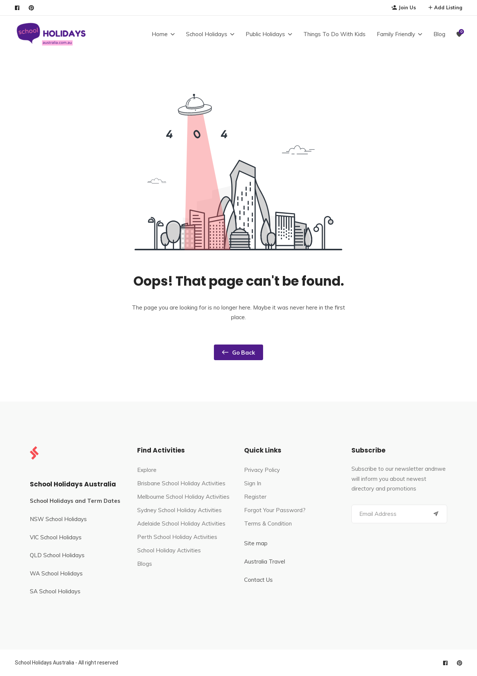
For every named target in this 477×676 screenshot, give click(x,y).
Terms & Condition (268, 523)
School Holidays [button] (206, 34)
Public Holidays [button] (265, 34)
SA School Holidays (55, 591)
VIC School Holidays (56, 537)
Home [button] (160, 34)
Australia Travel (264, 561)
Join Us (403, 7)
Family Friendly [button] (396, 34)
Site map (256, 543)
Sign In (252, 483)
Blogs (144, 563)
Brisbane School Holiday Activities (181, 483)
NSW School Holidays (58, 519)
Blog (439, 34)
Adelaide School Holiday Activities (181, 523)
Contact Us (258, 579)
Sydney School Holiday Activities (179, 510)
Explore (147, 469)
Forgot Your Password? (275, 510)
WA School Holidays (56, 573)
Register (255, 496)
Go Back (238, 352)
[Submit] (436, 514)
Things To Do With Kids (334, 34)
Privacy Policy (262, 469)
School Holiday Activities (169, 550)
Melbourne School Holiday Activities (183, 496)
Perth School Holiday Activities (177, 536)
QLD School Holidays (57, 555)
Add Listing (445, 7)
